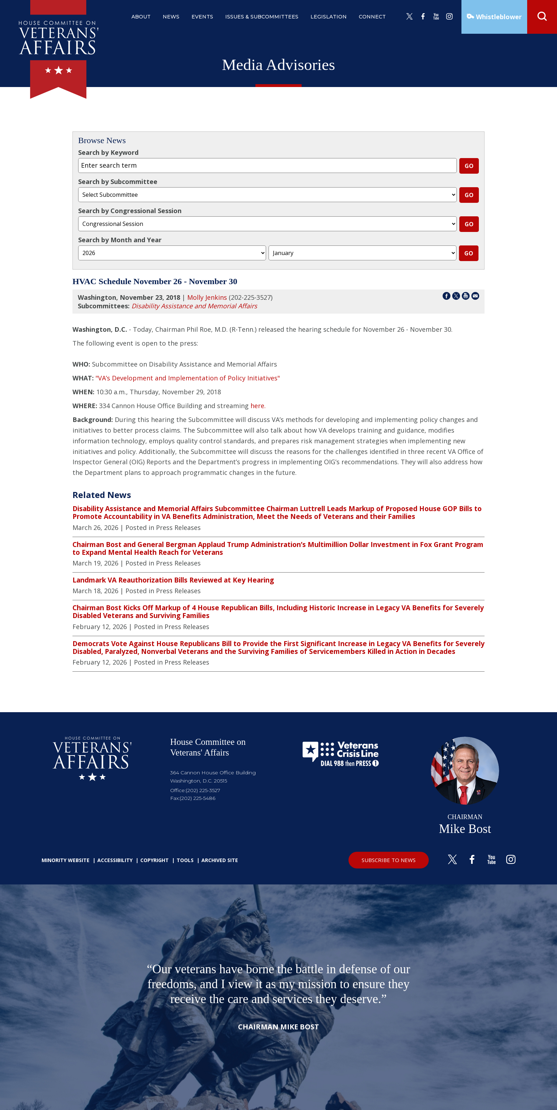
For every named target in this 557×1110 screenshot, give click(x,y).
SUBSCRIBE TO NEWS (389, 859)
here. (258, 405)
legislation (328, 16)
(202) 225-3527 (203, 790)
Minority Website (66, 860)
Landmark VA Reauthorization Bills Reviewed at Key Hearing (173, 580)
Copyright (154, 860)
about (141, 16)
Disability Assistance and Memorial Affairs (194, 306)
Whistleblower (498, 16)
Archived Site (219, 860)
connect (372, 16)
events (202, 16)
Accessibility (115, 860)
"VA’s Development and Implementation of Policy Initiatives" (188, 378)
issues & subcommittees (261, 16)
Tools (185, 860)
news (171, 16)
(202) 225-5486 (197, 798)
